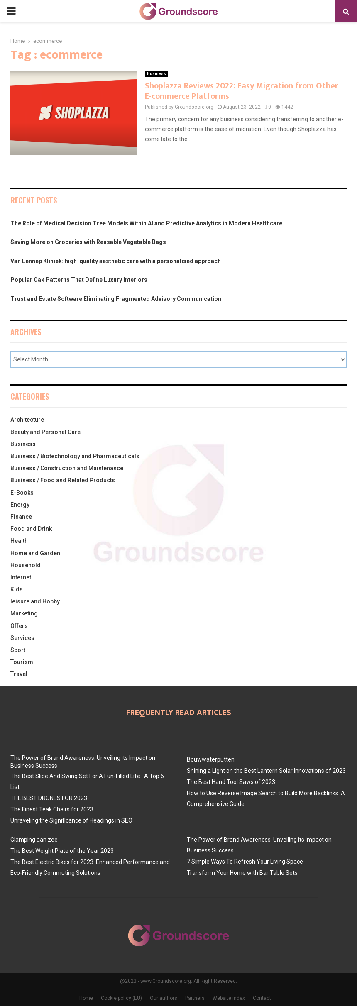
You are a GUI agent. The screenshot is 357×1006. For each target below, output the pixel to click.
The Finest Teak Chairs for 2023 (51, 809)
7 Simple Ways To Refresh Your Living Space (245, 861)
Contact (262, 998)
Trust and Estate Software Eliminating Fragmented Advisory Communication (115, 298)
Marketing (24, 613)
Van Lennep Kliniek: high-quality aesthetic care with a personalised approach (115, 261)
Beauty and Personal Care (45, 432)
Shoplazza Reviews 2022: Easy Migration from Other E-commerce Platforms (241, 91)
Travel (18, 674)
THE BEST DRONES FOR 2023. (49, 798)
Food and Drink (31, 528)
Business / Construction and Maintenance (66, 468)
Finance (21, 516)
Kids (16, 589)
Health (19, 540)
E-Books (22, 492)
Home (86, 998)
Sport (17, 650)
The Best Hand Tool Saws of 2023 (231, 782)
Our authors (163, 998)
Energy (19, 504)
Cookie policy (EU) (121, 998)
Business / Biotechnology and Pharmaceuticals (74, 456)
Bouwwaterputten (211, 759)
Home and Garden (35, 553)
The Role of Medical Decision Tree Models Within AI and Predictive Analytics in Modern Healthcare (146, 223)
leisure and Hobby (35, 601)
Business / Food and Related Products (62, 480)
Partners (195, 998)
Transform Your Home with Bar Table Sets (242, 872)
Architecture (27, 419)
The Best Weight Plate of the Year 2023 (62, 850)
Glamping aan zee (34, 839)
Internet (20, 577)
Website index (229, 998)
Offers (19, 626)
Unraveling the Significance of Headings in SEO (71, 820)
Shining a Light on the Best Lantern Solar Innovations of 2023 (266, 770)
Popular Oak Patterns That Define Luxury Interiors (78, 279)
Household (25, 565)
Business (156, 73)
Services (22, 638)
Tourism (21, 662)
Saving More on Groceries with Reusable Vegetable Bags (88, 242)
